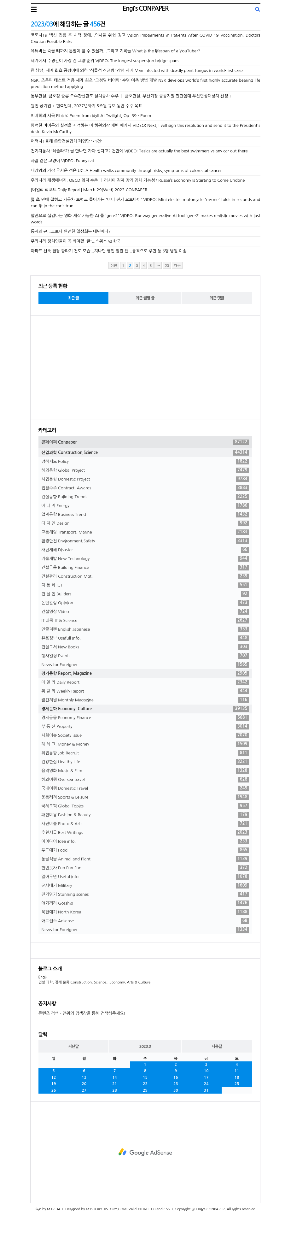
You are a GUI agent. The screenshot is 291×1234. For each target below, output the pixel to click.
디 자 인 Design (145, 523)
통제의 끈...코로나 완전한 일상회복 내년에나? (71, 231)
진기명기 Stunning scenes (145, 894)
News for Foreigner (145, 665)
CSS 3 (168, 1209)
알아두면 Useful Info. (145, 877)
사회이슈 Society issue (145, 735)
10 (206, 1071)
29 (145, 1090)
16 (175, 1077)
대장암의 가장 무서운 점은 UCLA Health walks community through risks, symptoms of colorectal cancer (126, 170)
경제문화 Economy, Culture (145, 709)
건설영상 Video (145, 612)
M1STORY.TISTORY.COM (106, 1209)
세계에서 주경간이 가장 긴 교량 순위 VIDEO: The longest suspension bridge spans (105, 61)
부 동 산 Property (145, 726)
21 (114, 1084)
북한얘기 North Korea (145, 912)
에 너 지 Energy (145, 506)
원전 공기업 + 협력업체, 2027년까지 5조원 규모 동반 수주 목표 (86, 106)
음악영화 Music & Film (145, 771)
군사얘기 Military (145, 886)
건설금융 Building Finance (145, 567)
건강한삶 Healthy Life (145, 762)
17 (206, 1077)
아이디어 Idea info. (145, 841)
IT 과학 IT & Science (145, 620)
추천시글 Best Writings (145, 832)
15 (145, 1077)
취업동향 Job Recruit (145, 753)
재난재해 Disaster (145, 550)
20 (84, 1084)
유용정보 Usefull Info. (145, 638)
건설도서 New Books (145, 647)
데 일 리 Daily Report (145, 682)
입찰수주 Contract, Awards (145, 488)
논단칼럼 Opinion (145, 603)
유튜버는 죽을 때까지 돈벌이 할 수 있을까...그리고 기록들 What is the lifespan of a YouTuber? (116, 51)
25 (237, 1084)
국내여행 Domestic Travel (145, 788)
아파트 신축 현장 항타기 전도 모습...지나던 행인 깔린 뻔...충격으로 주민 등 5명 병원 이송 (109, 251)
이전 (113, 265)
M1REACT (55, 1209)
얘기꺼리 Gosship (145, 903)
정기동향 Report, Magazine (145, 673)
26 (53, 1090)
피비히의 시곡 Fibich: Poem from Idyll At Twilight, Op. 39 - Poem (91, 116)
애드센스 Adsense (145, 921)
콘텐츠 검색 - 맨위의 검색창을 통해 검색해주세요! (81, 1013)
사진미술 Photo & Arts (145, 824)
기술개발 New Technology (145, 559)
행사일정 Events (145, 656)
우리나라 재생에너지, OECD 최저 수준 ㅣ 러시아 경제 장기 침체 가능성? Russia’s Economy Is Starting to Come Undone (138, 180)
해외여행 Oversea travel (145, 779)
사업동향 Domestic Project (145, 479)
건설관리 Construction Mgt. (145, 576)
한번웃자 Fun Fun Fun (145, 868)
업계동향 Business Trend (145, 514)
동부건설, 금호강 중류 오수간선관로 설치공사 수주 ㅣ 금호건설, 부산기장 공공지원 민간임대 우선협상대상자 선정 (129, 96)
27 (84, 1090)
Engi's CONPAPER (145, 8)
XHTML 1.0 (146, 1209)
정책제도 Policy (145, 461)
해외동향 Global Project (145, 470)
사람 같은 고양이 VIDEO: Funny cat (62, 161)
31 (206, 1090)
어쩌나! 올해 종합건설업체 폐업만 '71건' (66, 141)
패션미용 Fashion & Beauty (145, 815)
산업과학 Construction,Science (145, 453)
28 (114, 1090)
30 (175, 1090)
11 (237, 1071)
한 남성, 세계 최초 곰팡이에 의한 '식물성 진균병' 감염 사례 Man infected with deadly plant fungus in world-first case (137, 70)
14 (114, 1077)
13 (84, 1077)
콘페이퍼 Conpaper (145, 442)
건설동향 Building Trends (145, 497)
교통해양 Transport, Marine (145, 532)
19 (53, 1084)
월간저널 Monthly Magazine (145, 700)
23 (175, 1084)
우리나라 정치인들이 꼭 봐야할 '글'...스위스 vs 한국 (76, 241)
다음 (177, 265)
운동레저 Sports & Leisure (145, 797)
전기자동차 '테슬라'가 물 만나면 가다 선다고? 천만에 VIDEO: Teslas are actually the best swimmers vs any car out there (139, 151)
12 (53, 1077)
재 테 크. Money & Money (145, 744)
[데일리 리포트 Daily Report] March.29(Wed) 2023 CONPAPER (89, 190)
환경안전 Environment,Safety (145, 541)
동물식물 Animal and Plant (145, 859)
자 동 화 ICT (145, 585)
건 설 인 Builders (145, 594)
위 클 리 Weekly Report (145, 691)
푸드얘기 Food (145, 850)
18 (237, 1077)
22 (145, 1084)
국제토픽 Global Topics (145, 806)
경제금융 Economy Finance (145, 718)
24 (206, 1084)
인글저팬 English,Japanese (145, 629)
